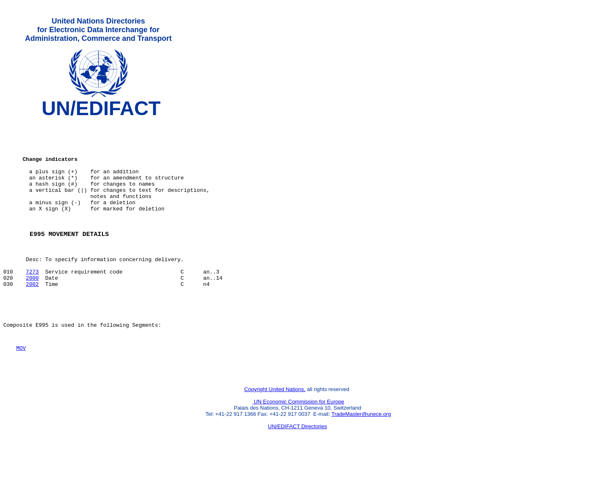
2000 (32, 308)
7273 (32, 300)
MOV (21, 387)
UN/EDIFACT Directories (297, 469)
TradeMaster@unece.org (361, 457)
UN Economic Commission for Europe (298, 444)
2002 (32, 315)
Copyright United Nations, (274, 432)
